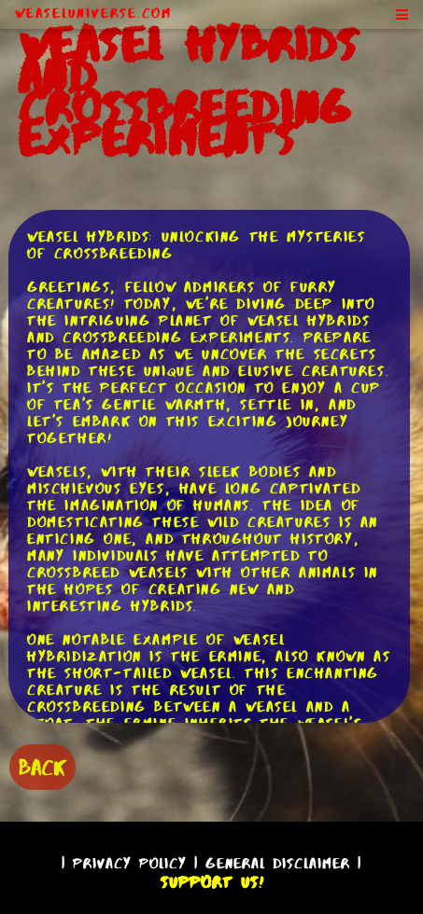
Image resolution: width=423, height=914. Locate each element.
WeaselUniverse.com (93, 13)
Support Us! (212, 882)
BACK (42, 767)
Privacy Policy (130, 863)
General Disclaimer (277, 863)
